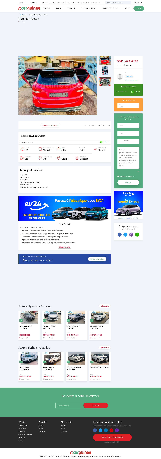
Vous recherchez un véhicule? (88, 2)
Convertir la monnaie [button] (124, 65)
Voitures (47, 8)
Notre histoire (22, 425)
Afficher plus (105, 306)
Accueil (31, 15)
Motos (58, 8)
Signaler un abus (64, 247)
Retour (23, 15)
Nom (120, 125)
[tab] (128, 65)
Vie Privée (21, 431)
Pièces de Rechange (88, 8)
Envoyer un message (131, 80)
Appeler (107, 142)
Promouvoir (29, 125)
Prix (120, 104)
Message (122, 150)
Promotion (21, 438)
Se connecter (139, 2)
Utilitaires (71, 8)
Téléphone (126, 140)
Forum (51, 2)
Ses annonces (129, 76)
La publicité (22, 428)
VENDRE (138, 8)
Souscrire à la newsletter (112, 437)
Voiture (36, 15)
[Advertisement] (49, 40)
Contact (61, 2)
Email (121, 133)
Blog (44, 2)
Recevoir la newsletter (127, 176)
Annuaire (70, 2)
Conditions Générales (25, 434)
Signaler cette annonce (50, 125)
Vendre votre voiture (97, 259)
